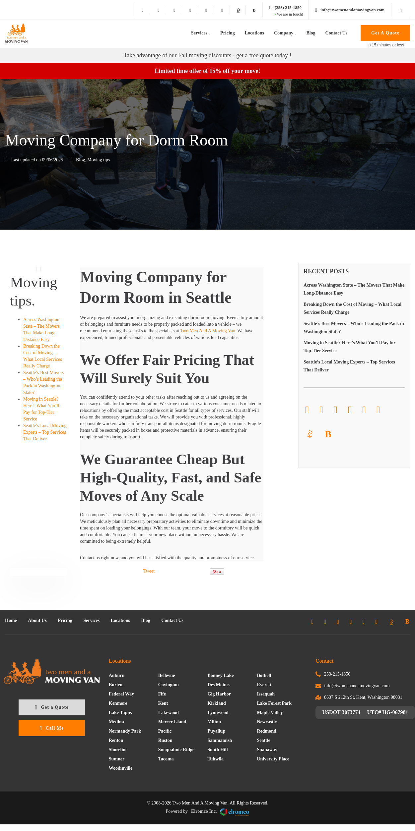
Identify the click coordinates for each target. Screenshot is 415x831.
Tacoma (166, 758)
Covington (168, 684)
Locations (254, 32)
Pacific (165, 731)
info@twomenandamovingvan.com (357, 685)
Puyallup (217, 731)
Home (11, 620)
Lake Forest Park (274, 703)
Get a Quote (52, 707)
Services (199, 32)
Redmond (266, 731)
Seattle (263, 740)
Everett (264, 684)
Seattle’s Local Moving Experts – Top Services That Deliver (45, 432)
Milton (214, 721)
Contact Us (336, 32)
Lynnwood (218, 712)
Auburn (116, 675)
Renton (116, 740)
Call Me (52, 728)
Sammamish (220, 740)
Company (283, 32)
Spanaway (267, 749)
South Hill (218, 749)
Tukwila (216, 758)
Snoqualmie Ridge (176, 749)
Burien (115, 684)
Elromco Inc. (220, 812)
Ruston (165, 740)
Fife (162, 694)
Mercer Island (172, 721)
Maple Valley (270, 712)
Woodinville (121, 768)
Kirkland (217, 703)
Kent (163, 703)
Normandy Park (125, 731)
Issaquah (266, 694)
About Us (37, 620)
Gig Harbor (219, 694)
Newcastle (267, 721)
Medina (116, 721)
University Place (273, 758)
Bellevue (166, 675)
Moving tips (98, 159)
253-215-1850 (337, 674)
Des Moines (219, 684)
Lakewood (168, 712)
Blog (310, 32)
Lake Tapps (120, 712)
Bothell (264, 675)
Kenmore (118, 703)
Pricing (227, 32)
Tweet (149, 571)
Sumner (116, 758)
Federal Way (121, 694)
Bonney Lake (221, 675)
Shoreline (118, 749)
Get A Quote (385, 32)
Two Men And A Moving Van (207, 330)
